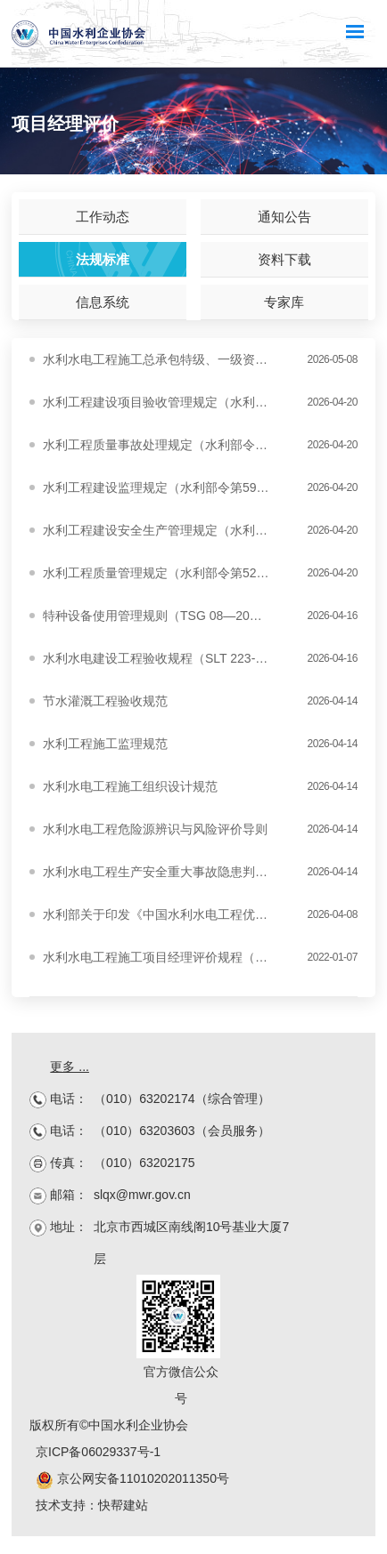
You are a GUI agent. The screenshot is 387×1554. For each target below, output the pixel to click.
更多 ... (69, 1066)
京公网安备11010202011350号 (132, 1478)
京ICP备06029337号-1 (98, 1452)
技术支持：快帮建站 (92, 1505)
